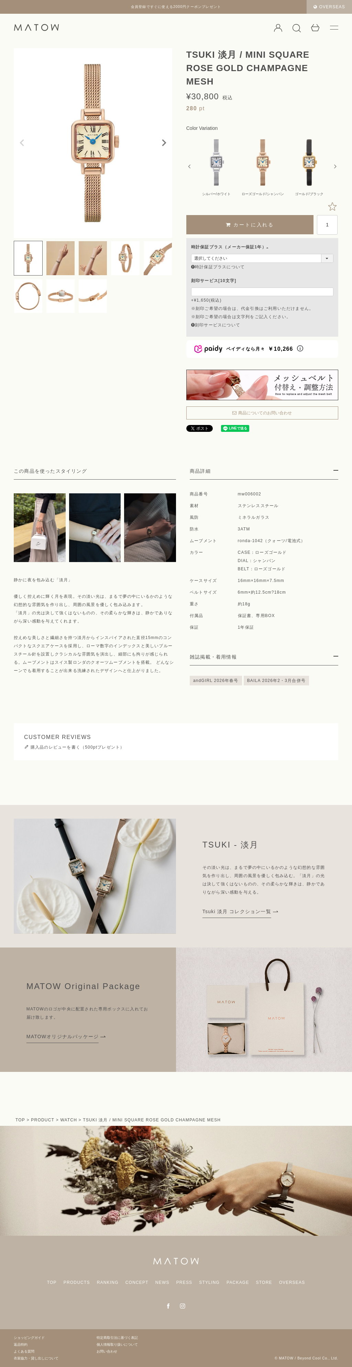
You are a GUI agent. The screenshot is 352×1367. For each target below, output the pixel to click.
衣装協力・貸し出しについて (36, 1358)
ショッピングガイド (29, 1338)
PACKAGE (238, 1282)
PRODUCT (42, 1120)
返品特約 (21, 1344)
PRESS (184, 1282)
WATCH (68, 1120)
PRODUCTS (77, 1282)
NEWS (162, 1282)
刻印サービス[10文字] (213, 280)
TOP (20, 1120)
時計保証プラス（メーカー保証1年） (231, 247)
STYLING (209, 1282)
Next (164, 143)
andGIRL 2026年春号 (216, 680)
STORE (264, 1282)
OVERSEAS (329, 6)
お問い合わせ (107, 1351)
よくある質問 (24, 1351)
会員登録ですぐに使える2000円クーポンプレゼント (176, 7)
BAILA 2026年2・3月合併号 (276, 680)
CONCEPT (136, 1282)
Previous (22, 143)
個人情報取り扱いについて (117, 1344)
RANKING (108, 1282)
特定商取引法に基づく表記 (117, 1338)
